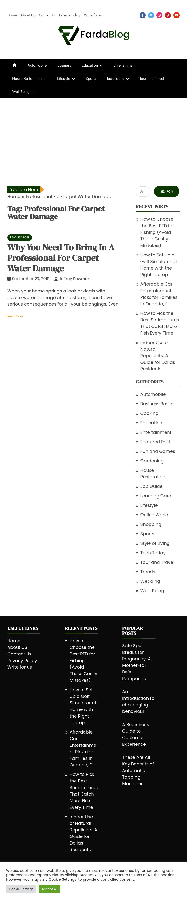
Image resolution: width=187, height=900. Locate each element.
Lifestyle (63, 78)
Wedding (150, 581)
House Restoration (27, 78)
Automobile (37, 65)
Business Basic (156, 404)
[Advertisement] (93, 135)
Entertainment (124, 65)
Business (64, 65)
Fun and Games (157, 451)
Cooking (149, 413)
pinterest (168, 15)
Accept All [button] (49, 889)
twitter (151, 15)
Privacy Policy (69, 15)
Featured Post (19, 237)
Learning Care (155, 496)
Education (90, 65)
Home (12, 15)
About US (27, 15)
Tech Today (115, 78)
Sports (91, 78)
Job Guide (151, 486)
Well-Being (21, 91)
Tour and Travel (152, 78)
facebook (143, 15)
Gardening (152, 461)
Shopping (150, 524)
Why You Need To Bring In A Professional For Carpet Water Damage (60, 257)
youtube (176, 15)
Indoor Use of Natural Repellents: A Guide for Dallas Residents (157, 355)
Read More (15, 316)
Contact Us (47, 15)
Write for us (93, 15)
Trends (147, 572)
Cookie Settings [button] (21, 889)
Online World (154, 515)
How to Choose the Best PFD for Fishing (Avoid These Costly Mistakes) (157, 232)
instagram (159, 15)
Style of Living (155, 543)
